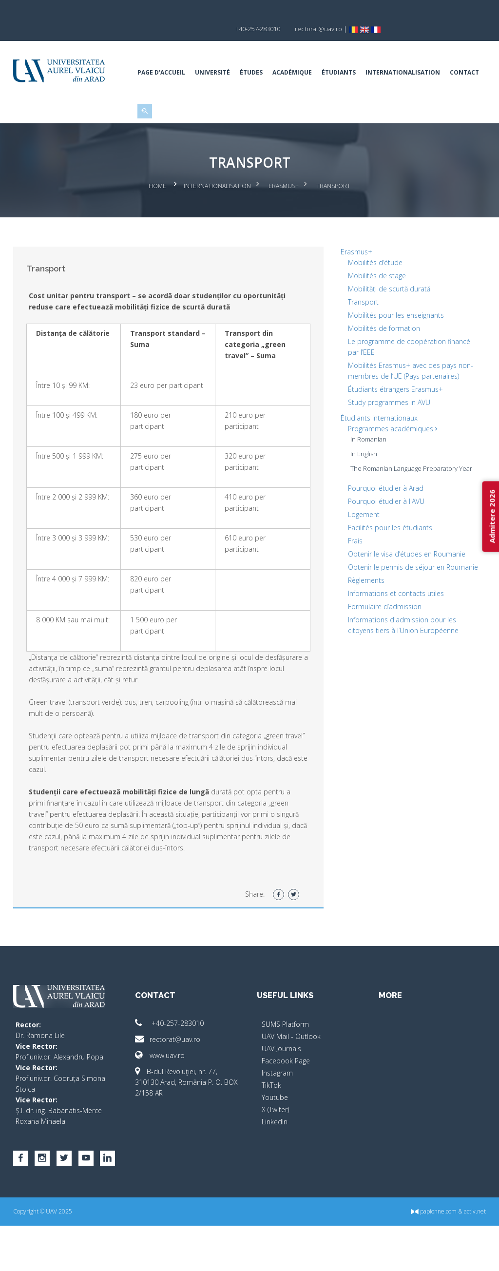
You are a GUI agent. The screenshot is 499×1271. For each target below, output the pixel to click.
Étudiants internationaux (376, 452)
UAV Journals (281, 1093)
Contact (156, 109)
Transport (360, 336)
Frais (352, 574)
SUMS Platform (285, 1069)
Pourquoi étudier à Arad (383, 522)
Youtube (275, 1142)
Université (216, 56)
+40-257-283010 (173, 1068)
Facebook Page (286, 1106)
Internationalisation (406, 56)
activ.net (468, 1256)
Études (255, 56)
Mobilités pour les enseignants (393, 349)
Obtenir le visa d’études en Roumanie (404, 588)
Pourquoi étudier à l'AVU (383, 535)
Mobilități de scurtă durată (386, 322)
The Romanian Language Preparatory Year (409, 502)
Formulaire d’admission (382, 651)
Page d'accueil (165, 56)
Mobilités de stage (374, 309)
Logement (361, 548)
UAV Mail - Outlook (291, 1081)
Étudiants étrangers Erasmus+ (393, 423)
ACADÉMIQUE (296, 56)
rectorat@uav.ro (171, 1084)
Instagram (277, 1118)
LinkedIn (275, 1167)
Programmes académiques (390, 462)
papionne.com (426, 1256)
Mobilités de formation (381, 362)
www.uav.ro (164, 1100)
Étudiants (343, 56)
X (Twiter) (275, 1154)
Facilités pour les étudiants (387, 561)
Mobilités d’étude (372, 296)
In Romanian (366, 473)
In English (361, 487)
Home (157, 221)
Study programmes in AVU (386, 436)
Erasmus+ (284, 221)
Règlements (363, 625)
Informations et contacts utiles (393, 638)
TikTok (271, 1130)
